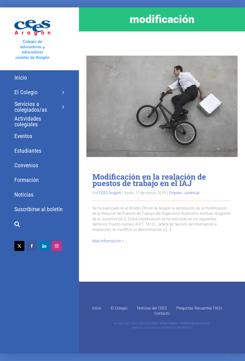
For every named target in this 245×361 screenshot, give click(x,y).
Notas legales (169, 323)
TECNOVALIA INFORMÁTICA (177, 327)
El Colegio (119, 308)
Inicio (96, 308)
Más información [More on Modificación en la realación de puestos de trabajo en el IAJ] (106, 241)
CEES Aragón (110, 193)
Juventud (191, 193)
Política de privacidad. (195, 323)
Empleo (175, 193)
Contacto (162, 313)
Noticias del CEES (152, 308)
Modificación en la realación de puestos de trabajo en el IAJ (149, 179)
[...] (168, 229)
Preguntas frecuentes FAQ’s (199, 308)
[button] (39, 224)
